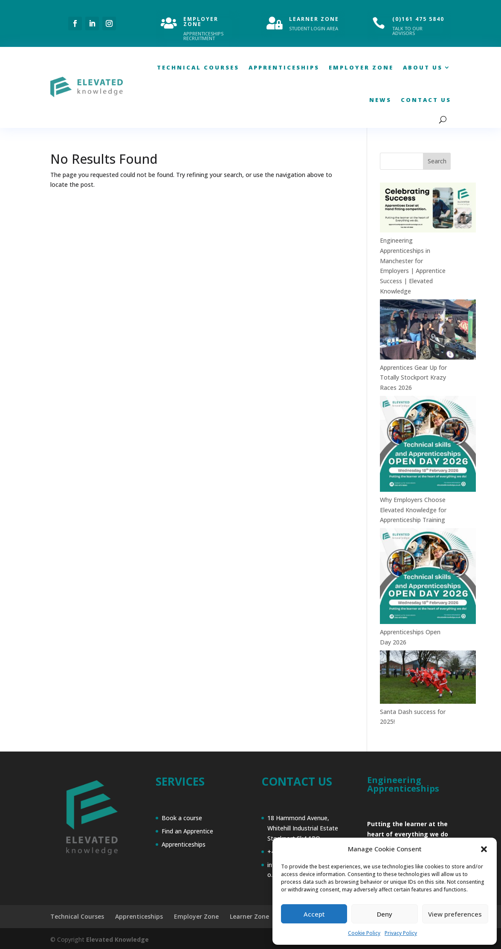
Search (437, 161)
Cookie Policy (364, 933)
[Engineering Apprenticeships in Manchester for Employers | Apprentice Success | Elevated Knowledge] (428, 209)
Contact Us (426, 100)
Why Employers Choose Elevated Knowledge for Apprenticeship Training (413, 510)
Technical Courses (198, 67)
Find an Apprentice (187, 831)
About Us (423, 67)
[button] (484, 849)
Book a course (182, 818)
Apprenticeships (284, 67)
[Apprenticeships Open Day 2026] (428, 577)
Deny (384, 914)
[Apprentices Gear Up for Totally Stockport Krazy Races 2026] (428, 331)
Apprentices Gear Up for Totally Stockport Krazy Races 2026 (413, 377)
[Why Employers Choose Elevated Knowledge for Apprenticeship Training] (428, 445)
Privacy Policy (401, 933)
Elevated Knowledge (117, 939)
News (380, 100)
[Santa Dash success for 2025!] (428, 678)
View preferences (455, 914)
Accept (314, 914)
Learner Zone (249, 916)
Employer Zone (361, 67)
